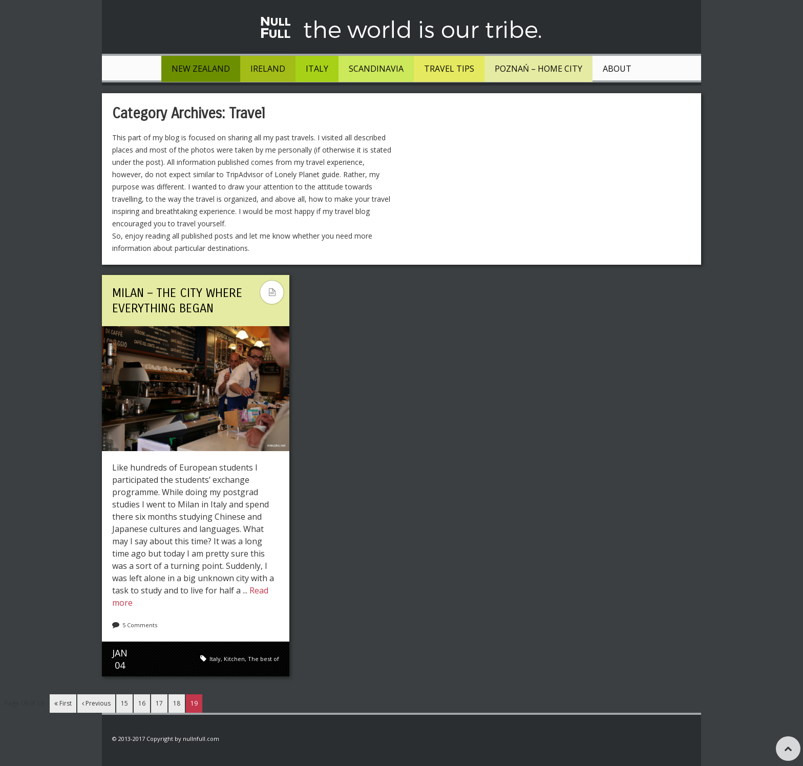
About (617, 68)
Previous (96, 703)
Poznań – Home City (538, 68)
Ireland (267, 68)
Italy (317, 68)
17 (159, 703)
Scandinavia (376, 68)
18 (176, 703)
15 (124, 703)
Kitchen (234, 659)
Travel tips (449, 68)
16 (141, 703)
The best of (263, 659)
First (63, 703)
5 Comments (139, 625)
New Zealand (201, 68)
